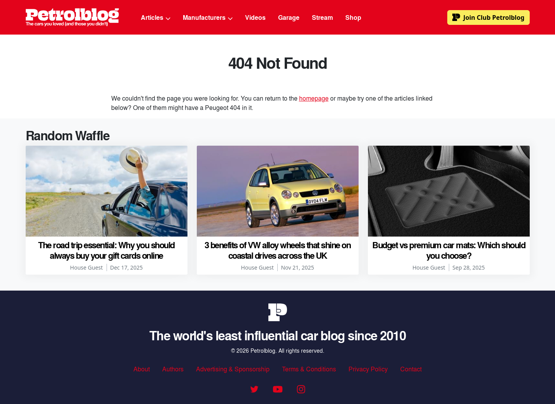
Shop (353, 17)
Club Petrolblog (488, 17)
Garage (288, 17)
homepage (314, 98)
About (141, 368)
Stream (322, 17)
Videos (255, 17)
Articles (155, 17)
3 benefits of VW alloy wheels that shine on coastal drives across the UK (278, 250)
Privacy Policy (368, 368)
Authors (173, 368)
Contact (411, 368)
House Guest (86, 267)
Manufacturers (208, 17)
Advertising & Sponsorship (233, 368)
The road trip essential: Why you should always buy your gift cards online (106, 250)
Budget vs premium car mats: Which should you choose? (448, 250)
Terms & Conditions (309, 368)
